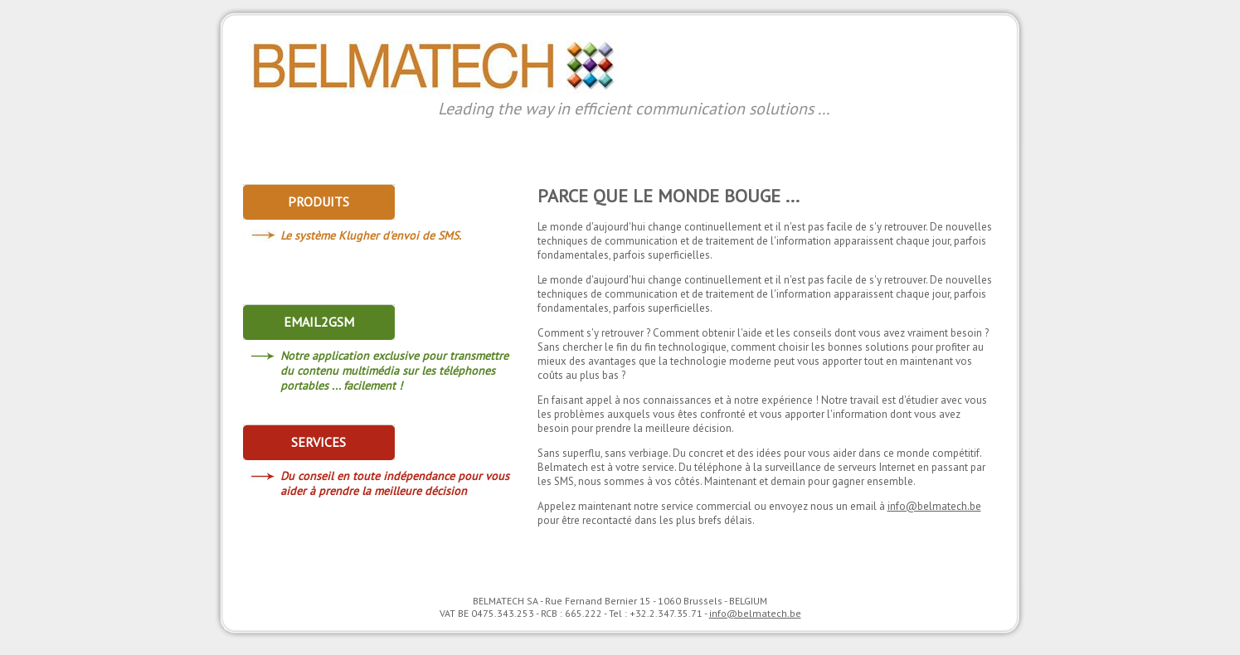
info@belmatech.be (934, 506)
